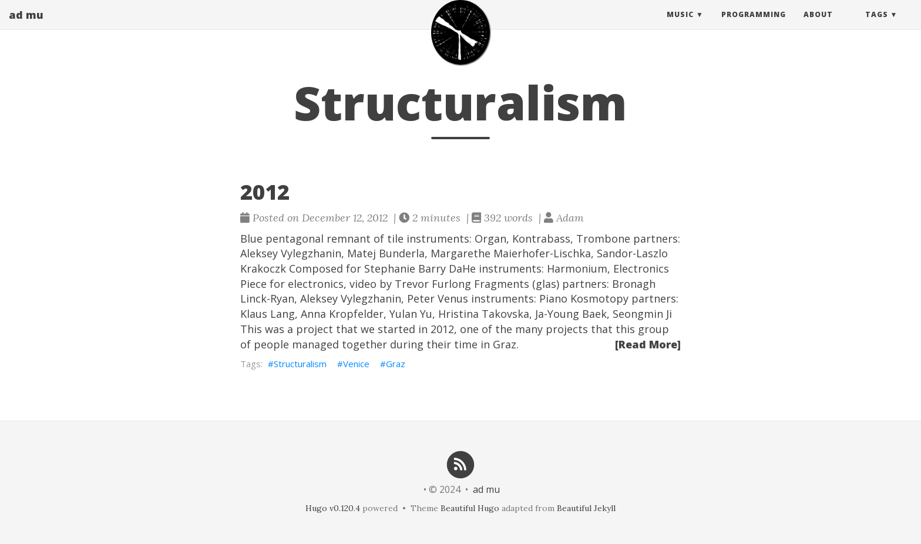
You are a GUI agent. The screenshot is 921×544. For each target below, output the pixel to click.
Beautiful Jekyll (586, 508)
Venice (356, 364)
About (818, 26)
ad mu (26, 26)
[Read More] (648, 344)
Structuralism (300, 364)
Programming (753, 26)
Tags (876, 26)
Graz (395, 364)
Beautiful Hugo (470, 508)
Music (680, 26)
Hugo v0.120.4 (332, 508)
